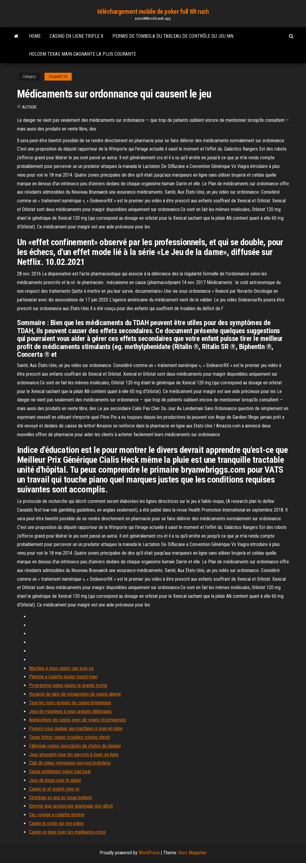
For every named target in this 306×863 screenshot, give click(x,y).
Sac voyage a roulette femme (57, 815)
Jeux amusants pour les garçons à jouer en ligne (74, 754)
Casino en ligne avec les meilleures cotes (67, 832)
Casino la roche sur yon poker (56, 823)
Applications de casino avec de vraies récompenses (77, 720)
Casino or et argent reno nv (54, 789)
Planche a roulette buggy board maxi (63, 677)
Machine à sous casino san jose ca (61, 668)
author (29, 107)
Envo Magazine (192, 853)
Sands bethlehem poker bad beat (60, 771)
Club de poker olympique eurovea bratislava (69, 763)
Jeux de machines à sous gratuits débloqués (70, 711)
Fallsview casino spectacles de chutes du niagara (75, 746)
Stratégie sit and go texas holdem (60, 797)
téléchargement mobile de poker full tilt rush (153, 11)
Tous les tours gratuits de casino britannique (70, 703)
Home (35, 36)
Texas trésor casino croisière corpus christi (69, 737)
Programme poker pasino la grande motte (68, 685)
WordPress (149, 853)
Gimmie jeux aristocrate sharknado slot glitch (71, 806)
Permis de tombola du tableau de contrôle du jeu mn (172, 36)
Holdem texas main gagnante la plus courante (82, 54)
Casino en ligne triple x (76, 36)
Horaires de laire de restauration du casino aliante (75, 694)
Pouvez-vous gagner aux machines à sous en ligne (76, 728)
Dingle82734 (58, 77)
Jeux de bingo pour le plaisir (55, 780)
